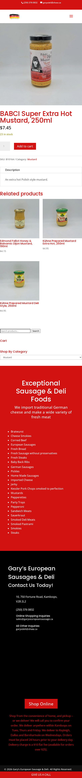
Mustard (32, 159)
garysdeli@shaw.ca (26, 629)
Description (12, 170)
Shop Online (41, 704)
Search (35, 330)
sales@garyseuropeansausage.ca (34, 619)
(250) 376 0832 (31, 2)
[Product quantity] (5, 146)
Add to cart (25, 146)
